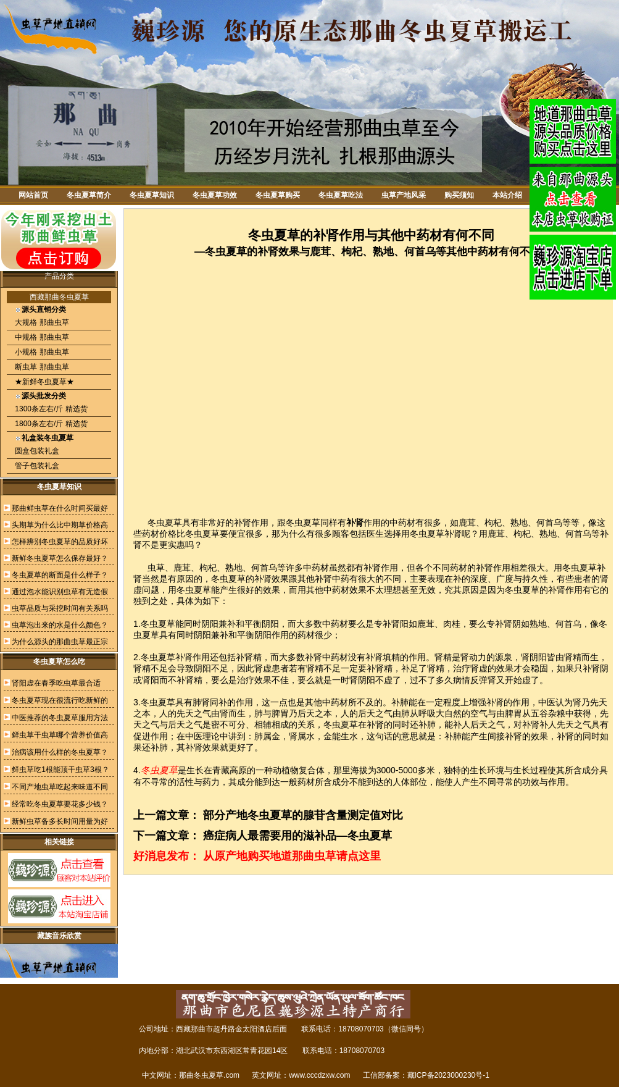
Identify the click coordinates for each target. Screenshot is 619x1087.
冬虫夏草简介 (89, 195)
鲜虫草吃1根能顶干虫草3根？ (60, 769)
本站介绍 (507, 195)
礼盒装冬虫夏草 (47, 438)
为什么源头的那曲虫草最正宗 (60, 641)
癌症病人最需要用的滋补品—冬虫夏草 (297, 835)
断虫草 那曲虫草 (41, 367)
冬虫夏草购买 (277, 195)
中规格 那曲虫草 (41, 337)
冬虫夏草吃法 (340, 195)
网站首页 (33, 195)
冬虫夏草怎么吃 (59, 661)
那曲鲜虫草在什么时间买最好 (60, 508)
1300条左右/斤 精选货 (50, 409)
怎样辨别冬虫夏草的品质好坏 (60, 541)
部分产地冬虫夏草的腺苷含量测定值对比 (303, 815)
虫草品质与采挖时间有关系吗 (60, 608)
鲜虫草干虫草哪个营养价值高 (60, 735)
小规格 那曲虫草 (41, 352)
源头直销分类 (44, 309)
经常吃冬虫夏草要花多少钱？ (60, 804)
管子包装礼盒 (36, 465)
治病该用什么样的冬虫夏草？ (60, 752)
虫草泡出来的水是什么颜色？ (60, 625)
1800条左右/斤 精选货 (50, 423)
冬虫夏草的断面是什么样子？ (60, 575)
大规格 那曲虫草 (41, 322)
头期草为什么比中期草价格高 (60, 525)
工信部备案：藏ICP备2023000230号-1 (426, 1075)
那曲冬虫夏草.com (209, 1075)
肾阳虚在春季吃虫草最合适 (56, 683)
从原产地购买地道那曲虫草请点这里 (292, 856)
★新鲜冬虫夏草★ (43, 381)
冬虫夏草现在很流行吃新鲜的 (60, 700)
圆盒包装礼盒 (36, 451)
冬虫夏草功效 (215, 195)
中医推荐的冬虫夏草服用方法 (60, 717)
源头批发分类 (44, 396)
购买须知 (459, 195)
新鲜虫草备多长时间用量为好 (60, 821)
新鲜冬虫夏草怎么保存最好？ (60, 558)
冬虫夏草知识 (152, 195)
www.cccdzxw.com (319, 1075)
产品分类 (59, 276)
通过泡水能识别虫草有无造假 (60, 591)
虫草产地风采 (403, 195)
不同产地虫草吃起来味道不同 (60, 787)
